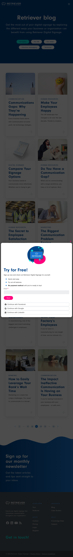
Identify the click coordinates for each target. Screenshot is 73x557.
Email (6, 288)
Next (8, 298)
